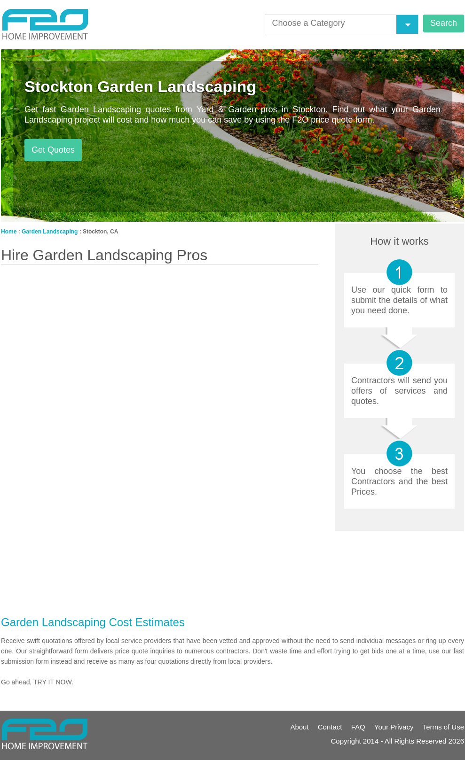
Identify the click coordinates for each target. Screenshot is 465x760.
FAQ (358, 727)
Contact (330, 727)
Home (8, 231)
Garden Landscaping (50, 231)
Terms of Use (443, 727)
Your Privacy (394, 727)
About (299, 727)
